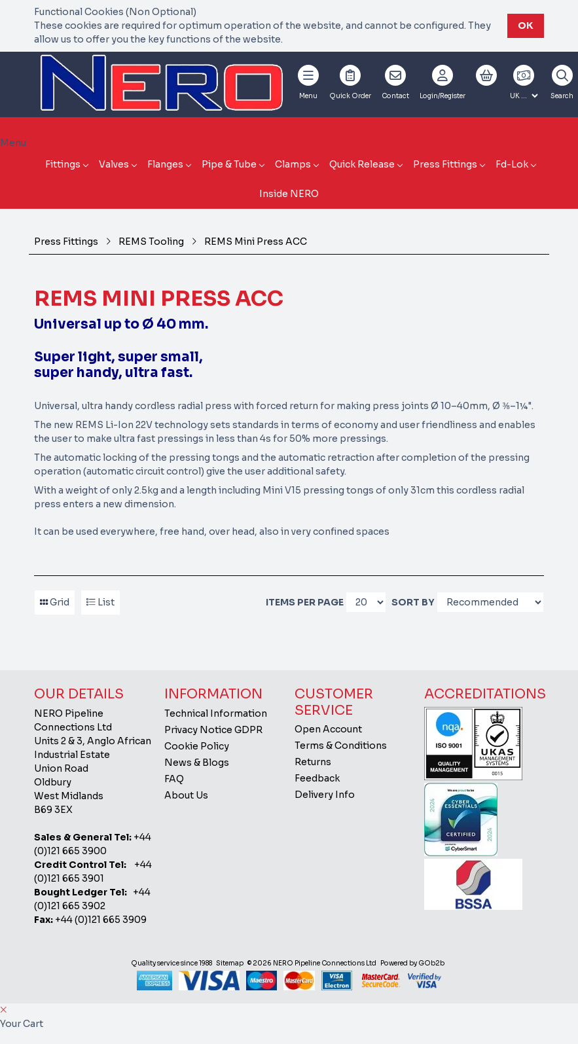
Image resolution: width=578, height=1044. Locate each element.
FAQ (174, 779)
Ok (525, 25)
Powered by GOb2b (412, 963)
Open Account (328, 729)
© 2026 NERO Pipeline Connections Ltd (311, 963)
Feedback (317, 778)
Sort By (413, 602)
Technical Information (215, 713)
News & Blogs (196, 762)
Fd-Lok (512, 164)
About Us (186, 795)
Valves (114, 164)
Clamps (293, 164)
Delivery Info (325, 795)
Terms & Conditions (341, 745)
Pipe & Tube (229, 164)
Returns (313, 762)
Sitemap (230, 963)
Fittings (63, 164)
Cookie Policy (196, 746)
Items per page (305, 602)
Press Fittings (445, 164)
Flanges (165, 164)
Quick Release (362, 164)
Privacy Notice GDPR (213, 730)
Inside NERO (289, 194)
